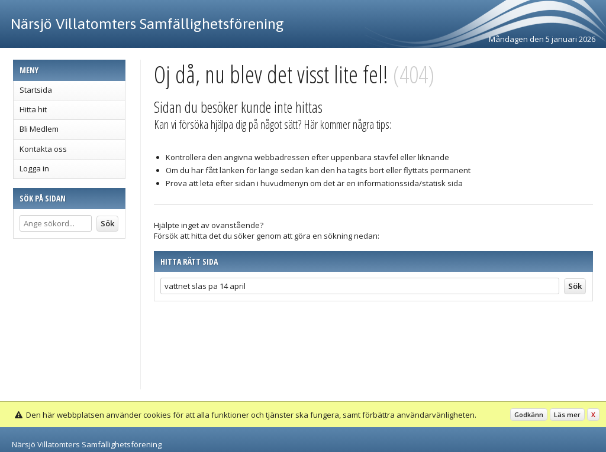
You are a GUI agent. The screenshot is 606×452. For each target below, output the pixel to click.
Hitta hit (33, 109)
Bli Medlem (39, 128)
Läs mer (567, 414)
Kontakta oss (43, 149)
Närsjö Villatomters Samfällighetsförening (147, 23)
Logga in (34, 168)
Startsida (36, 89)
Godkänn (528, 414)
